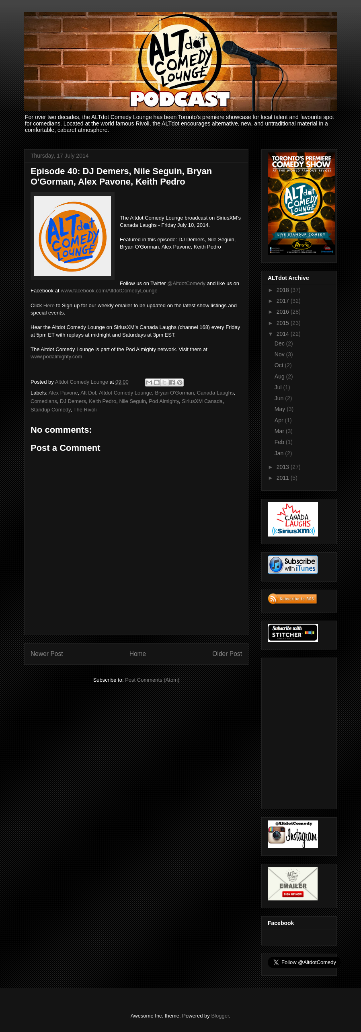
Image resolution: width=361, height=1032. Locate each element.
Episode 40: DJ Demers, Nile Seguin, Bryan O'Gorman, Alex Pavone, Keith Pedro (121, 176)
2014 (284, 334)
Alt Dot (88, 393)
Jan (280, 453)
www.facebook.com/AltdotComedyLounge (109, 291)
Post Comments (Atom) (152, 680)
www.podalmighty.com (56, 357)
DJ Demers (73, 401)
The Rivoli (85, 410)
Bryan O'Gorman (174, 393)
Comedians (44, 401)
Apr (280, 420)
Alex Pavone (63, 393)
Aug (280, 376)
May (281, 409)
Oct (280, 365)
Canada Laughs (215, 393)
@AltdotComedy (186, 283)
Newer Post (47, 653)
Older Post (227, 653)
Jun (280, 398)
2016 (284, 311)
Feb (280, 442)
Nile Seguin (132, 401)
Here (49, 305)
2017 (284, 301)
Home (137, 653)
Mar (280, 431)
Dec (280, 343)
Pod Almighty (164, 401)
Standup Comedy (51, 410)
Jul (279, 387)
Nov (280, 354)
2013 (284, 467)
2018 (284, 290)
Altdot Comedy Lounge (125, 393)
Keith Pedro (102, 401)
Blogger (220, 1016)
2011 (284, 478)
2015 (284, 323)
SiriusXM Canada (202, 401)
